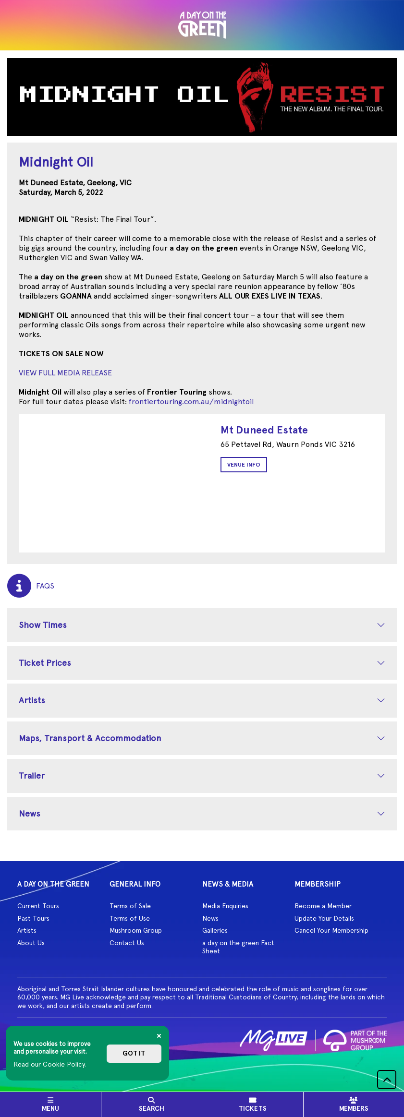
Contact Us (127, 943)
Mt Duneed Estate (264, 429)
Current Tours (38, 906)
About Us (31, 943)
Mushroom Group (136, 930)
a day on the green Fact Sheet (238, 947)
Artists (32, 700)
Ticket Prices (45, 663)
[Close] (159, 1035)
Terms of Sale (130, 906)
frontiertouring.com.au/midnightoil (191, 401)
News (29, 813)
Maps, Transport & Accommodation (90, 738)
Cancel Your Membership (331, 930)
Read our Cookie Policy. (49, 1064)
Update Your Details (324, 918)
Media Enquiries (225, 906)
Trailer (32, 775)
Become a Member (323, 906)
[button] (386, 1079)
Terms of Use (130, 918)
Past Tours (33, 918)
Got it (133, 1053)
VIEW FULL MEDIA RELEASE (65, 372)
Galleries (215, 930)
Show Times (43, 625)
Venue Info (243, 464)
